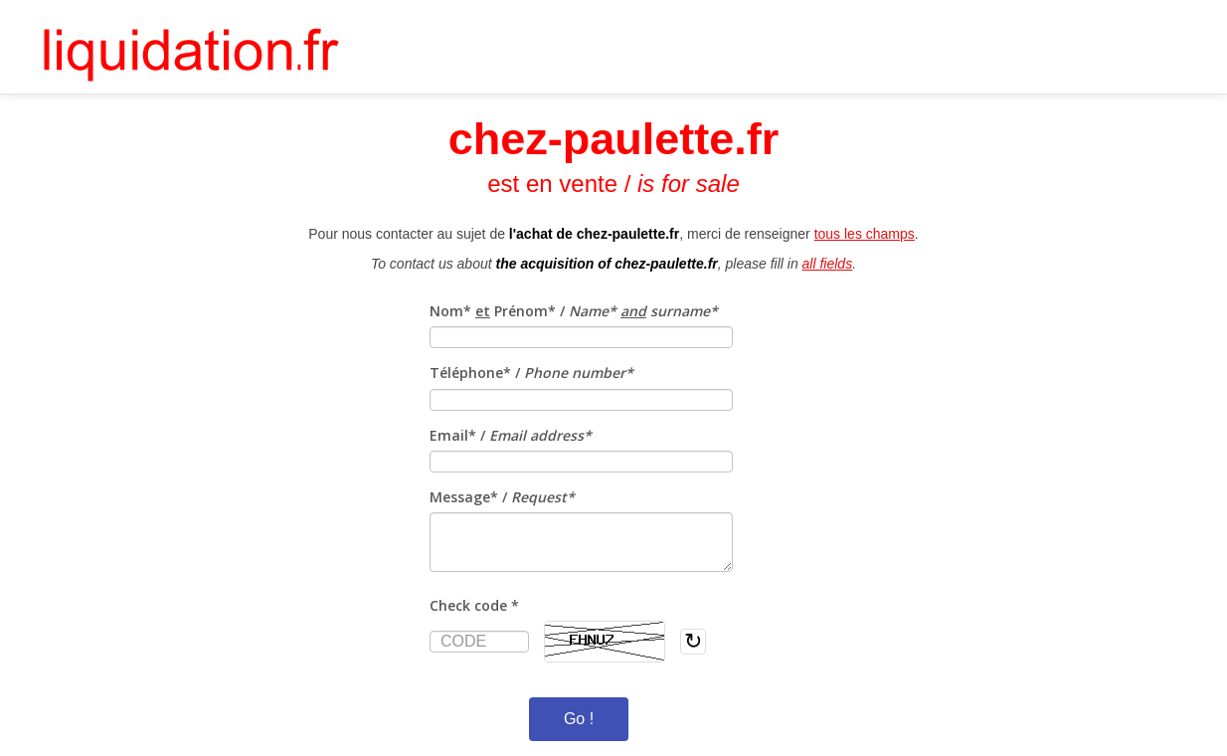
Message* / (502, 496)
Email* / (511, 435)
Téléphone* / (531, 372)
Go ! (579, 718)
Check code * (474, 605)
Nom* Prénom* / (574, 310)
